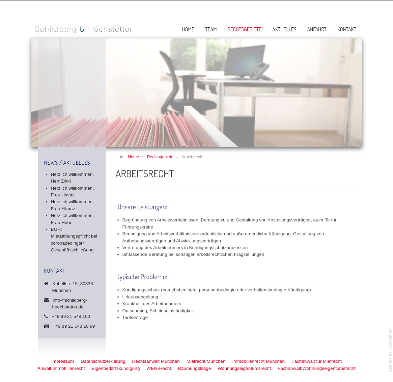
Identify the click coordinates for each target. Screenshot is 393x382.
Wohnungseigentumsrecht (244, 368)
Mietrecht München (206, 361)
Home (188, 29)
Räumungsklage (194, 368)
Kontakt (347, 29)
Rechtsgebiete (245, 29)
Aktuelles (284, 29)
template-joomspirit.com (390, 350)
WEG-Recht (158, 368)
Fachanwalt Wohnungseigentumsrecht (317, 368)
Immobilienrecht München (258, 361)
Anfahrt (317, 29)
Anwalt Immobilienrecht (61, 368)
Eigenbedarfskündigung (116, 368)
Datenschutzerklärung (103, 361)
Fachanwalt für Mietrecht (316, 361)
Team (211, 29)
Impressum (62, 361)
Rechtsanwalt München (156, 361)
